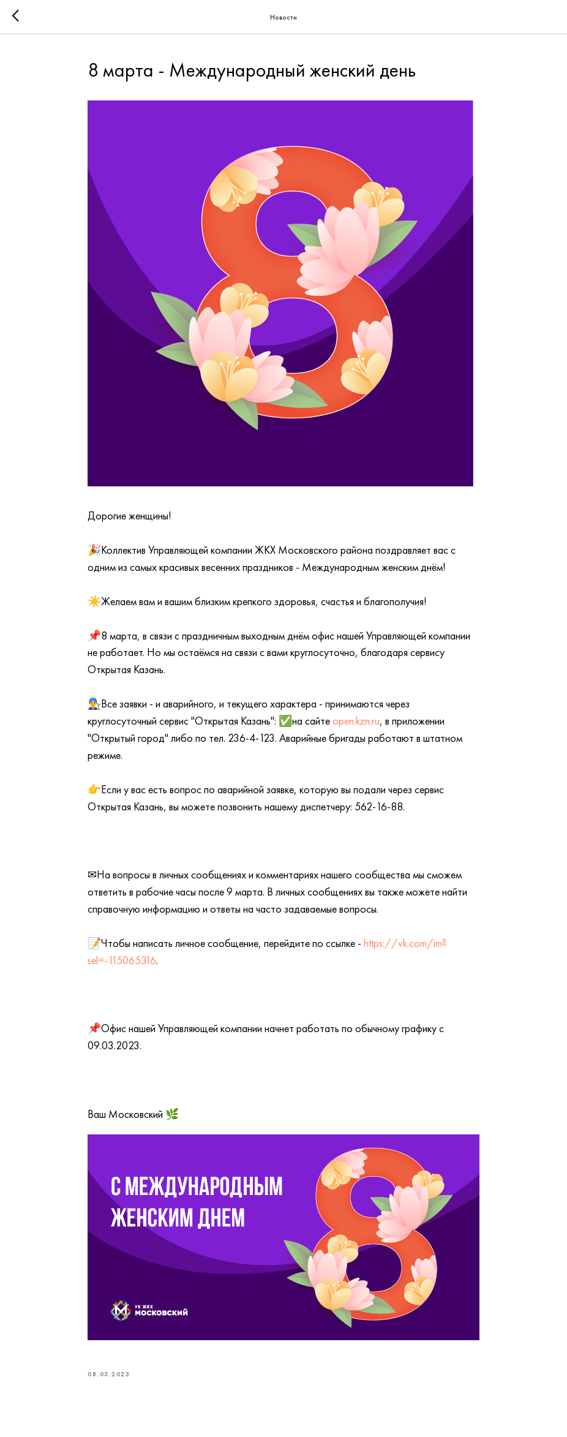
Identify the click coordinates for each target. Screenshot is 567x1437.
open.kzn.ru (356, 721)
